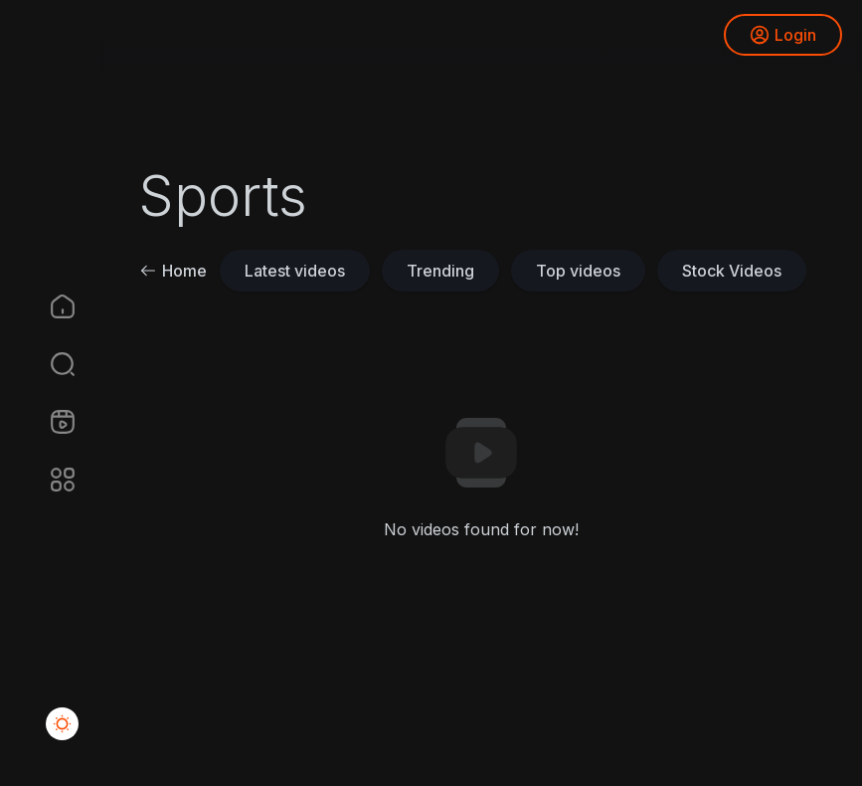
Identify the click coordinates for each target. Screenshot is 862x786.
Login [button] (783, 35)
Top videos (578, 271)
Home (173, 271)
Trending (440, 271)
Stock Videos (731, 271)
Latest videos (295, 271)
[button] (49, 364)
